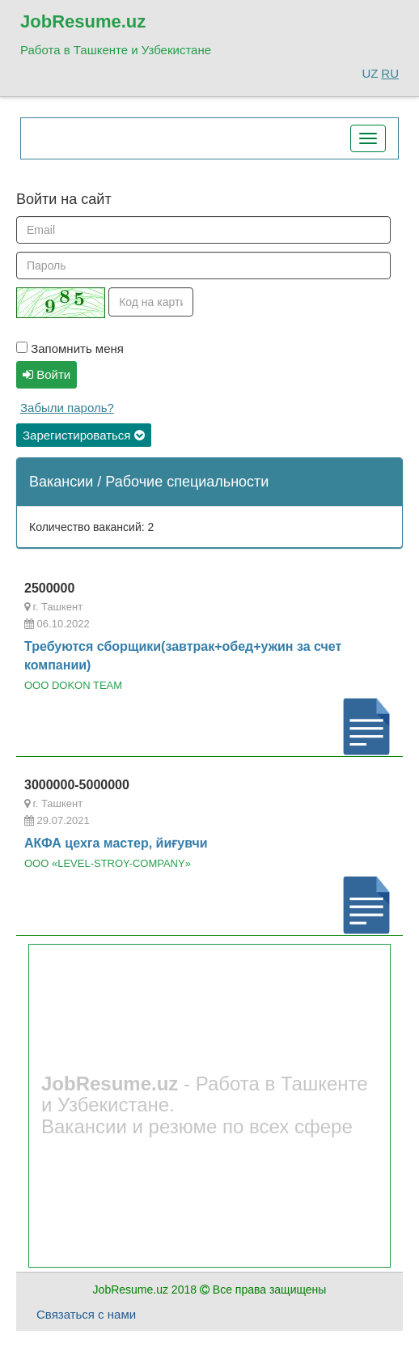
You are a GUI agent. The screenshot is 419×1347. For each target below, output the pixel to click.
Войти (46, 374)
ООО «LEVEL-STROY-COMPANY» (107, 863)
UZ (370, 73)
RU (390, 73)
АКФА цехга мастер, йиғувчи (116, 843)
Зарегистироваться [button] (84, 435)
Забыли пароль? (67, 407)
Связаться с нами (86, 1314)
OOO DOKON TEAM (73, 685)
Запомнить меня (70, 348)
